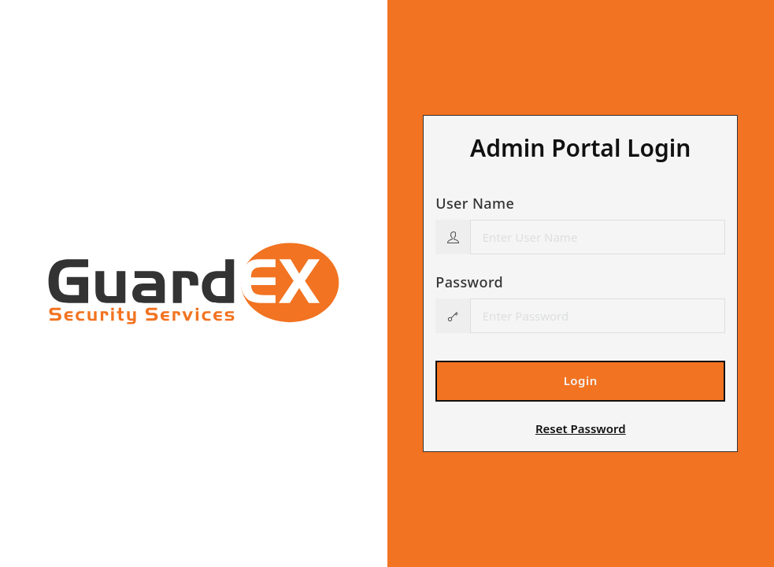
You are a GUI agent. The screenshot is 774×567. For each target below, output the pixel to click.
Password (469, 281)
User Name (474, 203)
